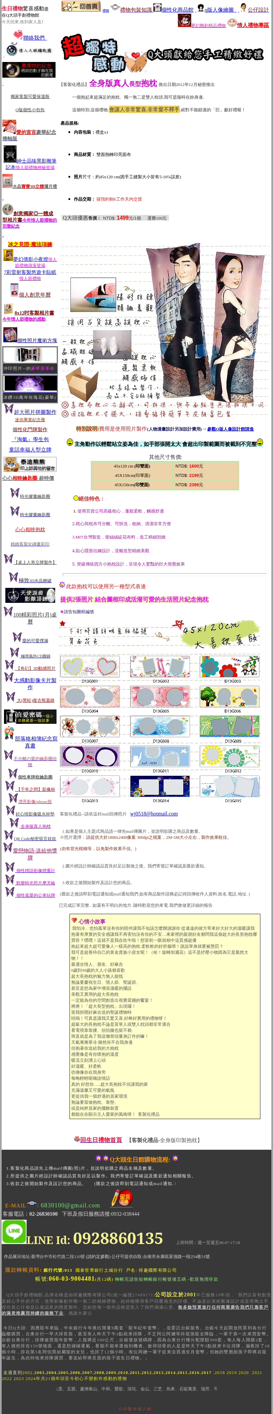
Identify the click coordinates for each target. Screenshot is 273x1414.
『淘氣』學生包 (30, 439)
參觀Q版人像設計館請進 (230, 429)
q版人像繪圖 (215, 10)
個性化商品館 (173, 10)
